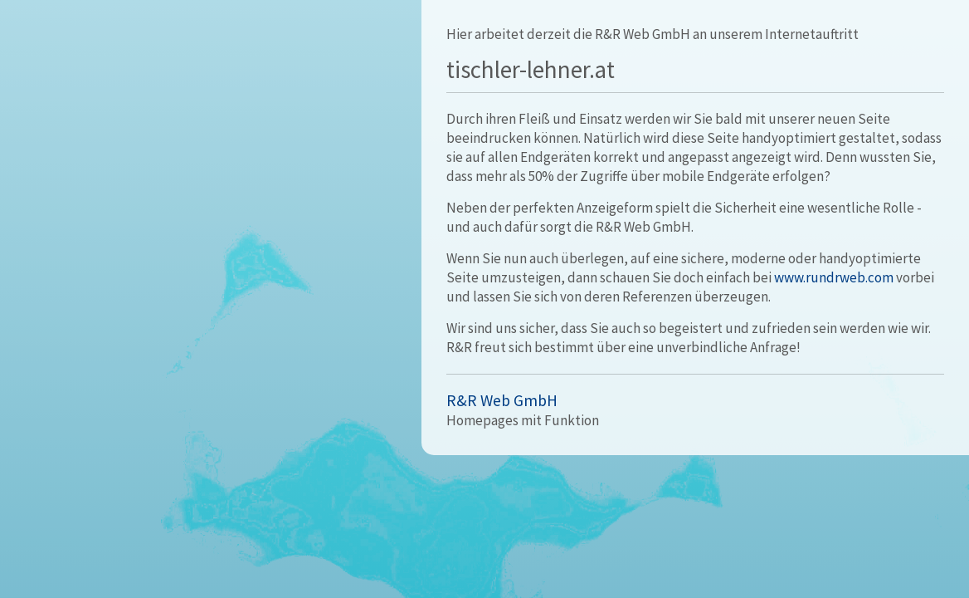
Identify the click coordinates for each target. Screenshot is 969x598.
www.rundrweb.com (834, 277)
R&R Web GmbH (502, 400)
